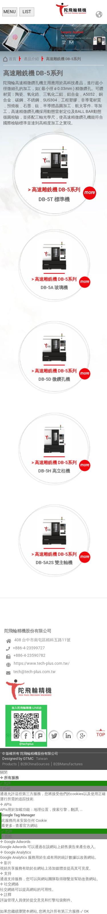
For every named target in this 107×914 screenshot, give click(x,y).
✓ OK (84, 911)
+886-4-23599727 (29, 718)
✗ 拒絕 (5, 788)
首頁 (12, 59)
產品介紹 (31, 59)
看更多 (7, 825)
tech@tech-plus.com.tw (34, 742)
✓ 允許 (5, 783)
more (89, 192)
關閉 (3, 772)
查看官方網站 (26, 825)
